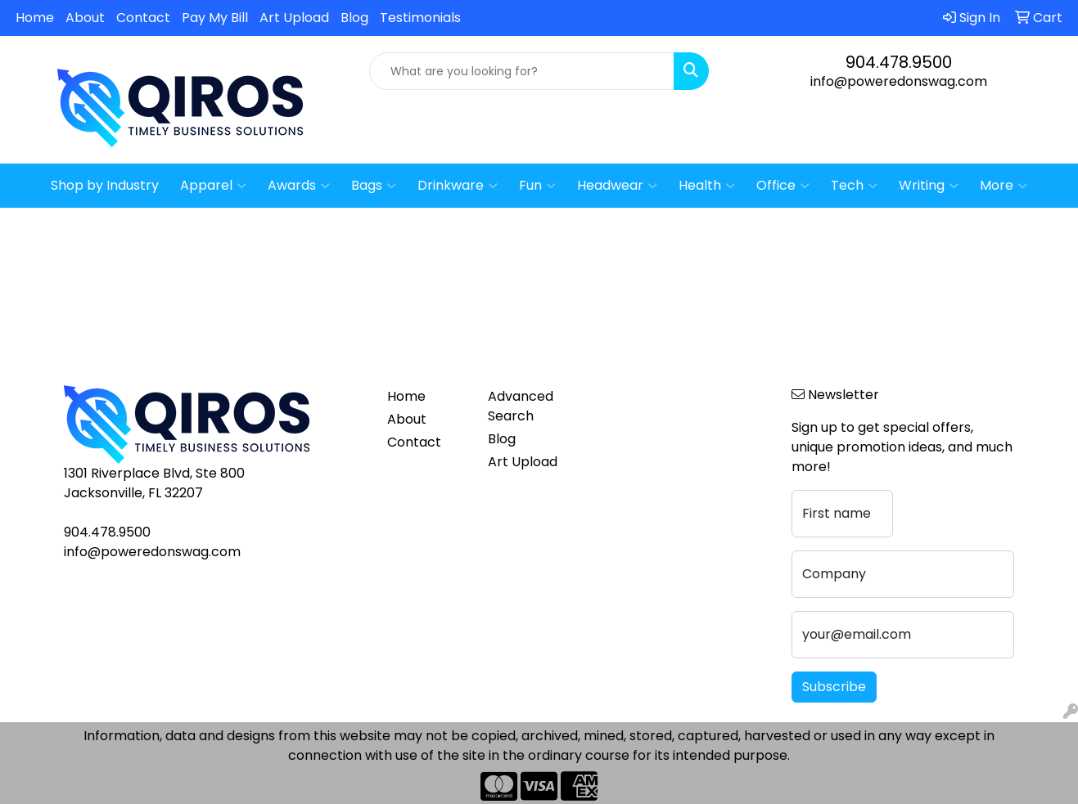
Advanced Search (520, 406)
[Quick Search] (521, 71)
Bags (373, 185)
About (85, 17)
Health (707, 185)
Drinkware (457, 185)
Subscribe (834, 686)
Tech (854, 185)
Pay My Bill (215, 17)
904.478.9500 (899, 62)
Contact (143, 17)
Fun (537, 185)
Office (783, 185)
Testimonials (420, 17)
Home (35, 17)
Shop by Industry (105, 185)
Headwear (617, 185)
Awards (299, 185)
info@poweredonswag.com (898, 81)
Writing (928, 185)
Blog (354, 17)
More (1003, 185)
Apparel (213, 185)
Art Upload (294, 17)
